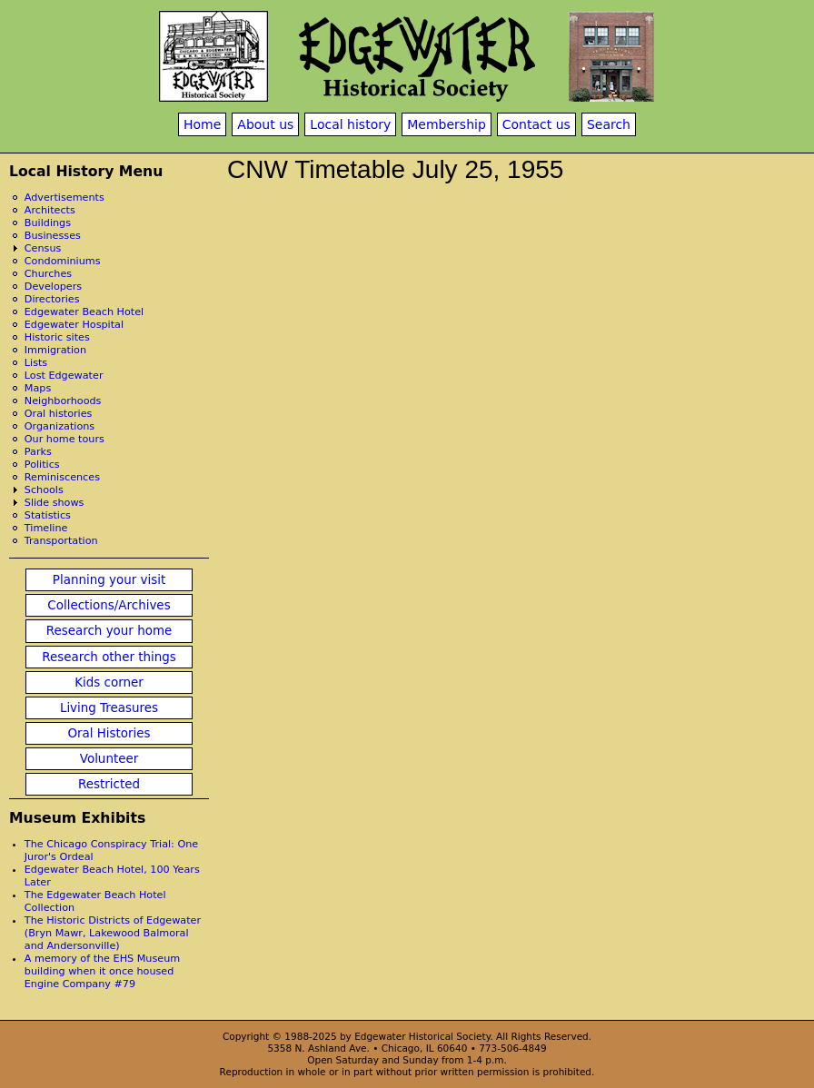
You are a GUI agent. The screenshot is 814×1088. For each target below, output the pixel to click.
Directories (52, 299)
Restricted (109, 784)
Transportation (61, 541)
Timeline (46, 528)
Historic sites (57, 337)
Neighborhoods (63, 401)
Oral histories (59, 414)
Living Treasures (109, 708)
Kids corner (109, 682)
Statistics (48, 515)
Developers (53, 286)
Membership (446, 124)
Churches (48, 274)
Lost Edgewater (64, 375)
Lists (36, 363)
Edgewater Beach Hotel (84, 312)
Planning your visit (109, 580)
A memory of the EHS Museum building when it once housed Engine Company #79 (102, 971)
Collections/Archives (108, 605)
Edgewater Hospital (74, 325)
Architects (50, 210)
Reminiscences (62, 477)
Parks (38, 452)
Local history (350, 124)
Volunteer (109, 759)
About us (265, 124)
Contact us (536, 124)
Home (202, 124)
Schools (44, 490)
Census (43, 248)
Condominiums (63, 261)
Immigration (55, 350)
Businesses (53, 236)
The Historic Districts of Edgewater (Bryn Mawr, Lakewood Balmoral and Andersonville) (113, 933)
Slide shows (54, 503)
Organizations (59, 426)
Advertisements (64, 197)
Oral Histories (108, 733)
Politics (42, 464)
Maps (38, 388)
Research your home (109, 631)
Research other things (109, 657)
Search (608, 124)
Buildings (48, 223)
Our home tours (64, 439)
